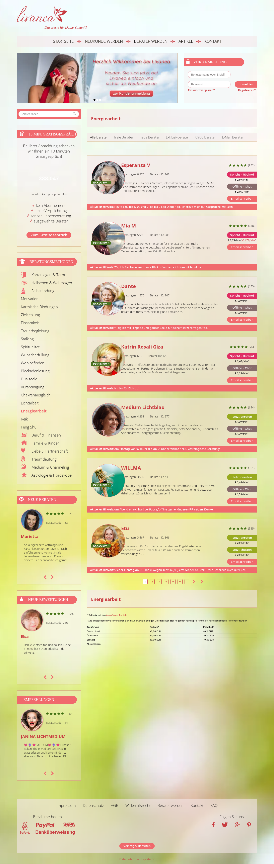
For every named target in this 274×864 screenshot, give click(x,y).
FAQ (214, 805)
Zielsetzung (30, 314)
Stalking (27, 339)
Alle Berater (99, 137)
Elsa (25, 636)
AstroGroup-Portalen (117, 615)
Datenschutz (93, 805)
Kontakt (212, 41)
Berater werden (150, 41)
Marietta (30, 536)
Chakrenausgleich (36, 395)
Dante (128, 286)
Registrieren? (247, 90)
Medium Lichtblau (143, 407)
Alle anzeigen (93, 644)
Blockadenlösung (35, 371)
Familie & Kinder (45, 443)
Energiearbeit (34, 411)
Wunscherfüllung (35, 355)
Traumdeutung (44, 459)
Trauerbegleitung (35, 330)
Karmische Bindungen (39, 306)
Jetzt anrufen (242, 416)
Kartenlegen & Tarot (48, 274)
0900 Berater (205, 137)
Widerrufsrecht (137, 805)
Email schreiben (242, 198)
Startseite (63, 41)
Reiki (24, 419)
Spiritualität (30, 347)
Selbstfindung (42, 290)
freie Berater (123, 137)
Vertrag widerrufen (137, 846)
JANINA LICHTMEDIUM (43, 736)
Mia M (128, 225)
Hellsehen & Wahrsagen (51, 282)
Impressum (66, 805)
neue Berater (150, 137)
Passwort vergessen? (201, 90)
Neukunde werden (104, 41)
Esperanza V (135, 165)
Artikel (186, 41)
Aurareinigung (32, 387)
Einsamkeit (30, 322)
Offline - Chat (242, 186)
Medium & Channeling (50, 467)
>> (202, 582)
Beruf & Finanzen (46, 435)
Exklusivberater (177, 137)
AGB (114, 805)
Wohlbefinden (32, 363)
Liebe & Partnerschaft (49, 451)
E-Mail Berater (233, 137)
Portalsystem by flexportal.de (137, 859)
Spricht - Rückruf (242, 174)
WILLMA (131, 467)
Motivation (30, 298)
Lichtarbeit (30, 403)
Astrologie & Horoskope (51, 475)
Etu (125, 528)
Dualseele (29, 379)
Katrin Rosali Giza (142, 346)
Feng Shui (29, 427)
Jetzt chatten (242, 550)
